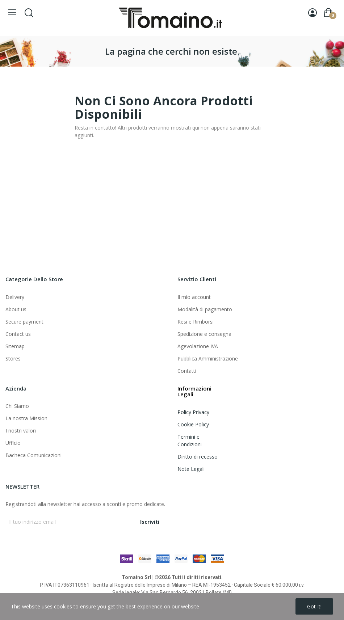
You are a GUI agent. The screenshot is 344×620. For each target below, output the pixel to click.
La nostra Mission (26, 418)
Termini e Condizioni (189, 440)
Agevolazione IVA (197, 346)
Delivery (14, 297)
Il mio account (194, 297)
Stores (13, 358)
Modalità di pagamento (204, 309)
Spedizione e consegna (204, 333)
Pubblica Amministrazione (207, 358)
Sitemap (15, 346)
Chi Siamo (17, 405)
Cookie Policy (193, 424)
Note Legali (191, 468)
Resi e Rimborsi (195, 321)
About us (15, 309)
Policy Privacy (193, 412)
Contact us (18, 333)
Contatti (186, 370)
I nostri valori (20, 430)
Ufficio (13, 442)
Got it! (314, 606)
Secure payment (24, 321)
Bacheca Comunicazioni (33, 455)
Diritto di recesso (197, 456)
